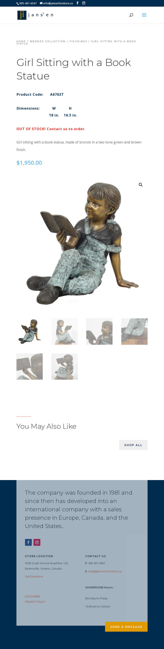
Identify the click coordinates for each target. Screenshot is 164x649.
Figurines (78, 41)
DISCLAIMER (32, 596)
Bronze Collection (48, 41)
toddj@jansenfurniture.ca (105, 571)
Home (21, 41)
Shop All (133, 445)
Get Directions (34, 576)
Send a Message (126, 626)
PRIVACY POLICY (35, 602)
